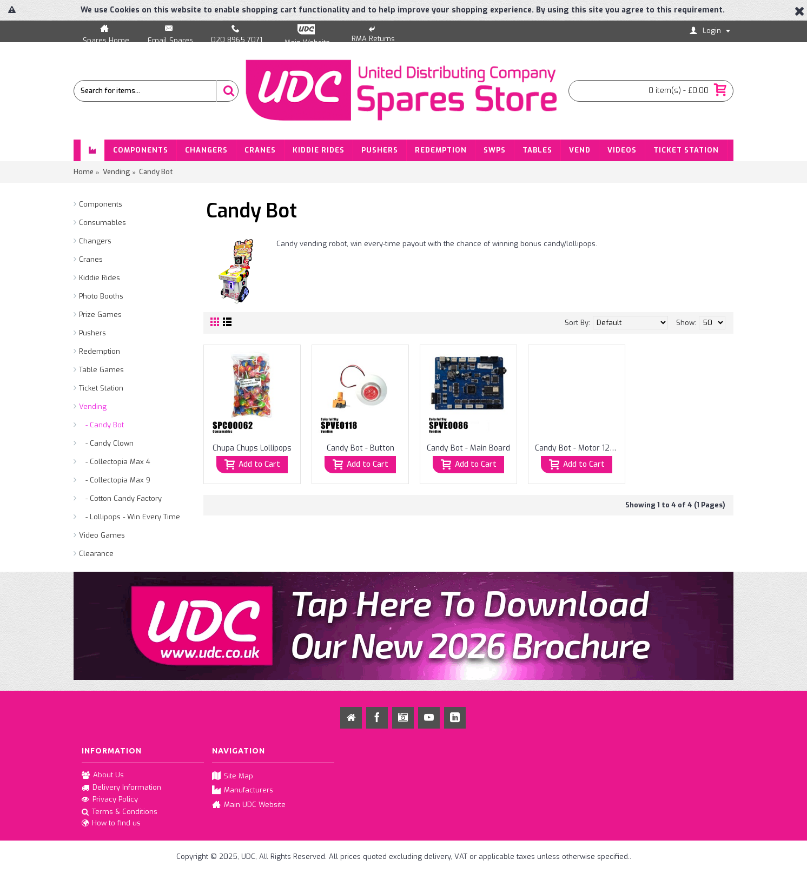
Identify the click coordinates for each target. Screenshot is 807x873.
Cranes (91, 259)
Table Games (101, 369)
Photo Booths (101, 296)
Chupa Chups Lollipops (252, 448)
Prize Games (100, 314)
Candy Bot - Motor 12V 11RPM (578, 448)
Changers (95, 241)
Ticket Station (101, 388)
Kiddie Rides (99, 277)
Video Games (102, 535)
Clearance (96, 553)
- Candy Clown (106, 443)
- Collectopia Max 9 (114, 480)
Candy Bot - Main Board (468, 448)
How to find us (111, 824)
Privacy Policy (110, 800)
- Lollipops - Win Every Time (129, 516)
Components (100, 204)
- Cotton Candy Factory (120, 498)
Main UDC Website (249, 805)
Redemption (99, 351)
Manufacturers (242, 790)
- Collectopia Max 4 (114, 461)
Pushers (92, 333)
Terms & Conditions (119, 812)
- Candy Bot (101, 424)
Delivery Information (121, 787)
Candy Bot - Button (360, 448)
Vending (93, 406)
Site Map (232, 776)
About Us (103, 775)
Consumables (102, 222)
